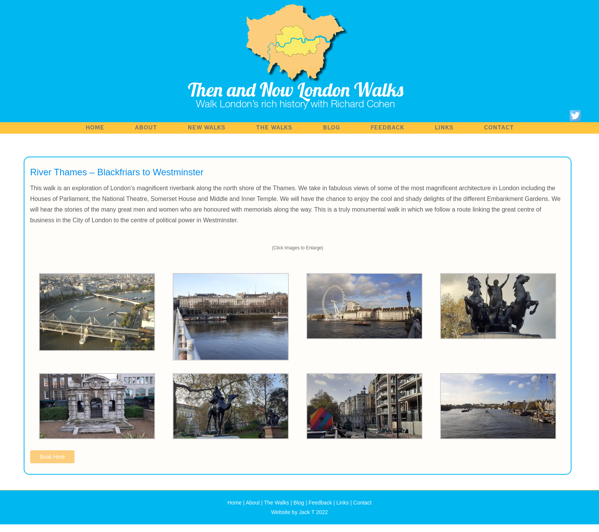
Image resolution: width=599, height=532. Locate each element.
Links (444, 128)
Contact (499, 128)
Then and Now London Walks (295, 90)
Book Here (52, 457)
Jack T (307, 512)
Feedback (387, 128)
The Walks (274, 128)
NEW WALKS (206, 128)
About (146, 128)
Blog (331, 128)
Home (95, 128)
